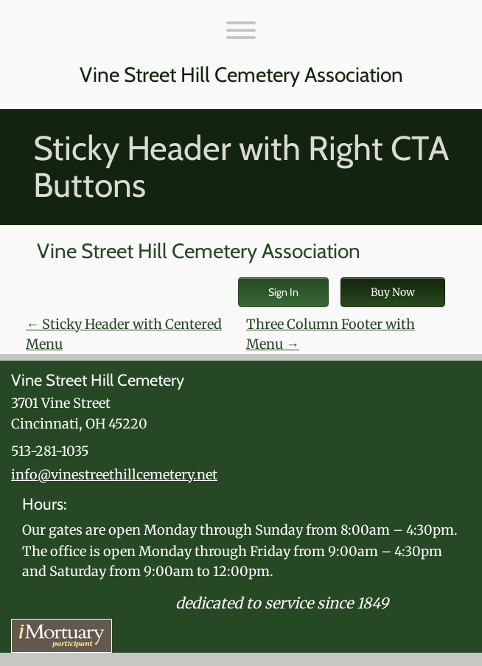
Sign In (283, 292)
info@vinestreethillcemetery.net (114, 474)
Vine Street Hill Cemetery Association (241, 74)
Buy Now (393, 292)
